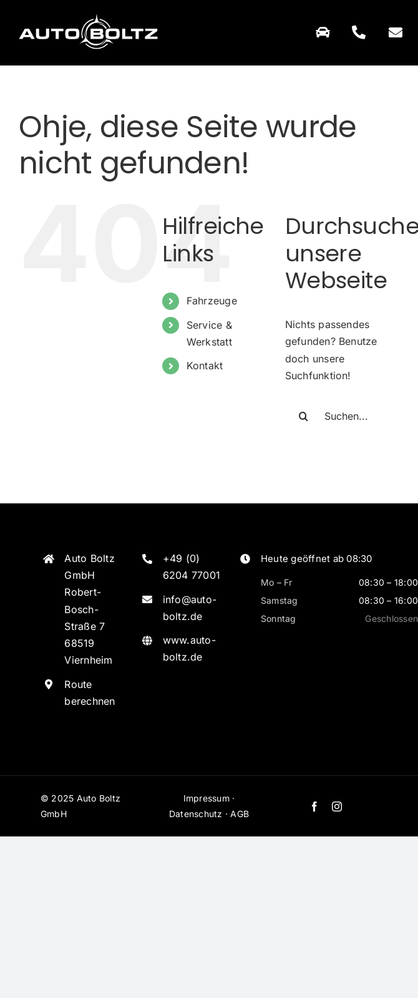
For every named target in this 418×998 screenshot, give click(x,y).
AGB (239, 813)
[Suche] (304, 416)
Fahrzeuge (212, 300)
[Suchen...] (342, 416)
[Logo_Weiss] (88, 14)
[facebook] (314, 806)
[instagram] (337, 806)
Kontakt (205, 365)
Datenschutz (196, 813)
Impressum (206, 798)
